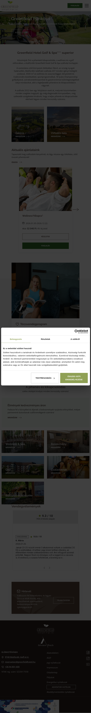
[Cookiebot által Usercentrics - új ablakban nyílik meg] (76, 331)
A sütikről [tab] (75, 339)
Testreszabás (45, 378)
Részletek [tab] (45, 339)
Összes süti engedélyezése (73, 378)
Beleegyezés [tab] (16, 339)
